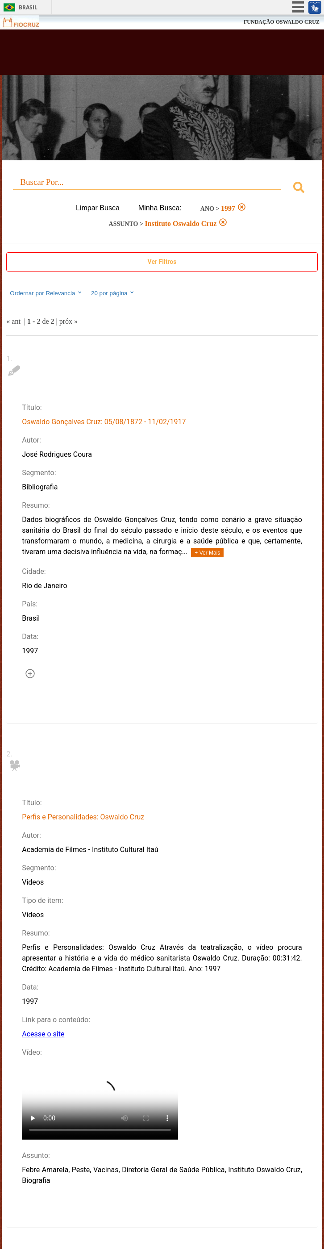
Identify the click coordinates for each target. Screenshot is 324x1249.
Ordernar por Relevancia (46, 293)
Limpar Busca (98, 208)
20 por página (113, 293)
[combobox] (161, 189)
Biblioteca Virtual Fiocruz (134, 55)
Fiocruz (26, 22)
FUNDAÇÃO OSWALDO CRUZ (282, 22)
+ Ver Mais (207, 553)
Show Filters (161, 262)
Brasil (28, 7)
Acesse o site (43, 1034)
